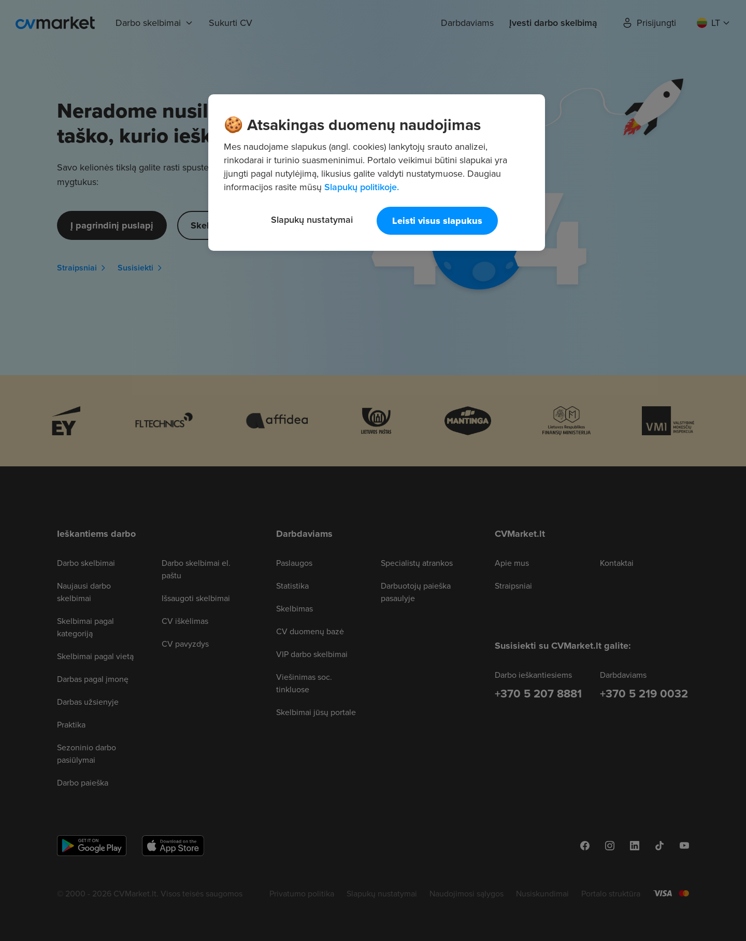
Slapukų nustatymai (312, 219)
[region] (376, 172)
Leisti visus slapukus (437, 220)
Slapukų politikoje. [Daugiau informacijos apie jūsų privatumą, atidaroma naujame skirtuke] (361, 186)
